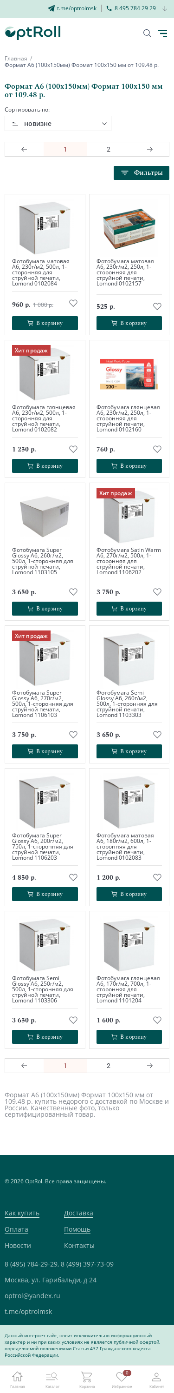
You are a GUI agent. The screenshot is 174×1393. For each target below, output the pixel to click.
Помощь (77, 1229)
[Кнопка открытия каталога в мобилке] (162, 33)
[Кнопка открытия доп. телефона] (165, 9)
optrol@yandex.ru (32, 1295)
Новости (18, 1245)
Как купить (22, 1212)
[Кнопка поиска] (147, 33)
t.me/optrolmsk (28, 1311)
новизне (38, 123)
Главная (16, 58)
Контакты (79, 1245)
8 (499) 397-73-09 (87, 1264)
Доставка (78, 1212)
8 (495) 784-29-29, (32, 1264)
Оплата (16, 1229)
